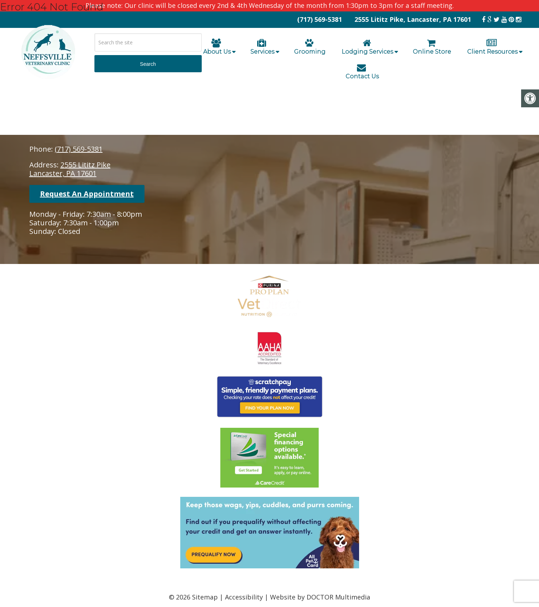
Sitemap (205, 597)
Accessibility (244, 597)
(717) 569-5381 (79, 149)
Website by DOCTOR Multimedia (320, 597)
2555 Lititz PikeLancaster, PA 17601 (70, 169)
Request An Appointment (87, 194)
